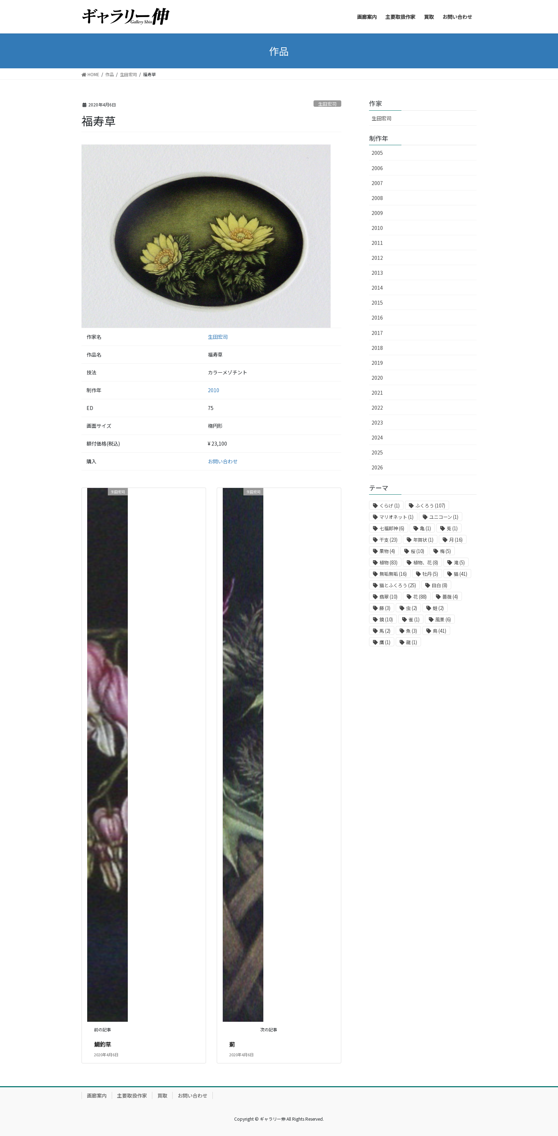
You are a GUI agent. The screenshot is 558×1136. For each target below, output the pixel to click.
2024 (377, 437)
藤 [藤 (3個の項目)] (384, 608)
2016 (377, 317)
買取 (162, 1095)
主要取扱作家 (132, 1095)
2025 (377, 452)
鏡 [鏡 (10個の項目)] (386, 619)
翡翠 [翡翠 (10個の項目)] (388, 596)
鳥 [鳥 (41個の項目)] (439, 630)
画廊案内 (97, 1095)
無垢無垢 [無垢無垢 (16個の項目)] (393, 573)
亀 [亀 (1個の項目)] (425, 528)
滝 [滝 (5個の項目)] (459, 562)
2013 (377, 272)
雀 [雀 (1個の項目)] (414, 619)
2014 (377, 287)
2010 (213, 390)
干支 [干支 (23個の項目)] (388, 539)
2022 (377, 407)
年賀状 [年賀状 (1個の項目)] (423, 539)
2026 (377, 467)
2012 (377, 257)
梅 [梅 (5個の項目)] (445, 551)
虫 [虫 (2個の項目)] (411, 608)
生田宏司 (327, 103)
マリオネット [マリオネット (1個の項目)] (396, 517)
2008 (377, 197)
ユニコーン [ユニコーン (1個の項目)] (443, 517)
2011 (377, 242)
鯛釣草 (102, 1044)
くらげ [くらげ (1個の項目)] (389, 505)
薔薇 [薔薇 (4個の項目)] (450, 596)
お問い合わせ (223, 461)
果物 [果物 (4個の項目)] (387, 551)
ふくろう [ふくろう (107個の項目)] (430, 505)
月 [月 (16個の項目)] (456, 539)
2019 (377, 362)
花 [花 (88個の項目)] (420, 596)
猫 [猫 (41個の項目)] (460, 573)
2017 (377, 332)
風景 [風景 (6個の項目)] (443, 619)
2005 (377, 152)
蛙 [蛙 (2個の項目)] (438, 608)
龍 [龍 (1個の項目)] (411, 642)
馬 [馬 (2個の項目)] (384, 630)
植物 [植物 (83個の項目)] (388, 562)
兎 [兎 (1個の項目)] (452, 528)
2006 (377, 168)
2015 (377, 302)
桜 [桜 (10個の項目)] (417, 551)
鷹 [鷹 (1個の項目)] (384, 642)
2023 (377, 422)
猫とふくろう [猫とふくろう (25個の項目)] (397, 585)
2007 (377, 182)
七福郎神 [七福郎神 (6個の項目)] (391, 528)
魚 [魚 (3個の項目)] (411, 630)
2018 (377, 347)
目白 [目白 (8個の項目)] (439, 585)
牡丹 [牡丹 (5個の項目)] (430, 573)
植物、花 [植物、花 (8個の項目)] (425, 562)
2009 (377, 212)
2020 (377, 377)
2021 (377, 392)
